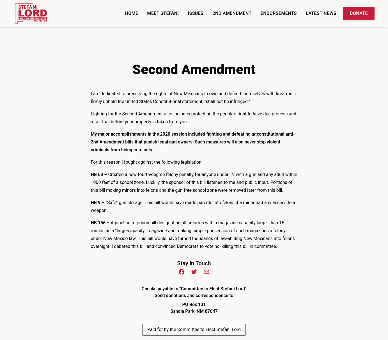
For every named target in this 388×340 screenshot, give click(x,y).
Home (131, 13)
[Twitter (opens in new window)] (194, 271)
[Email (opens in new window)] (206, 271)
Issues (196, 13)
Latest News (321, 13)
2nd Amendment (231, 13)
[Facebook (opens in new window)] (181, 271)
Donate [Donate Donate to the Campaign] (359, 13)
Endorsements (279, 13)
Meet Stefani (163, 13)
